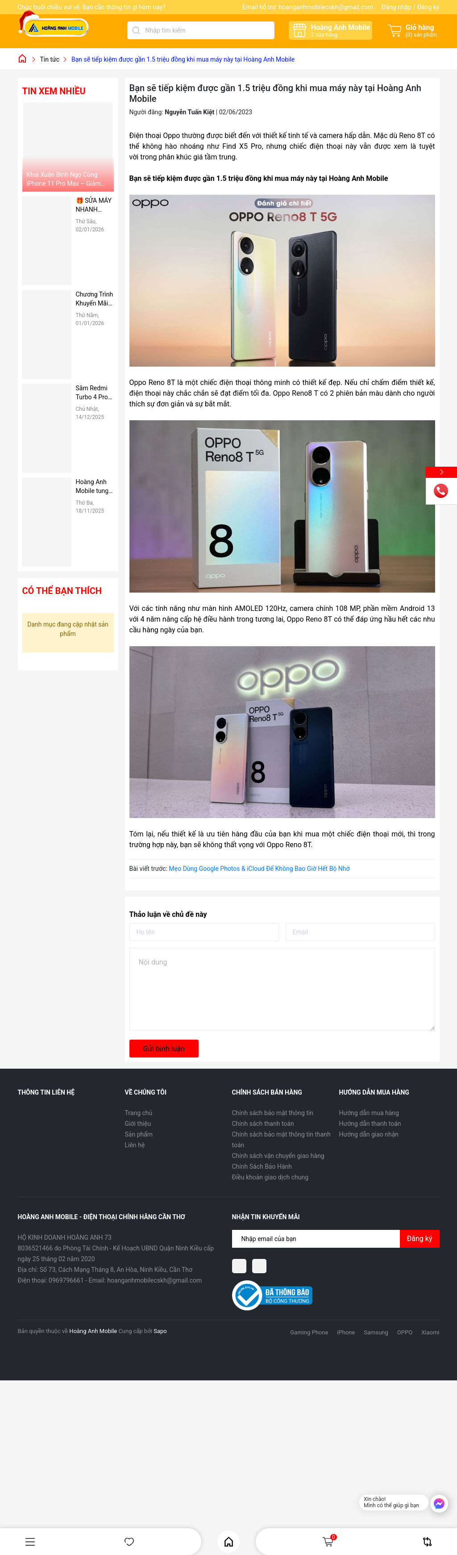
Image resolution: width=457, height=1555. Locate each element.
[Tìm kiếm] (136, 30)
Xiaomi (430, 1332)
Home (229, 1542)
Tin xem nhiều (54, 91)
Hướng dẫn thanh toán (370, 1123)
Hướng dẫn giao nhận (369, 1134)
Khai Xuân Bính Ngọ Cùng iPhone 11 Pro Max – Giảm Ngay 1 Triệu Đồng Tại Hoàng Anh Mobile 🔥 (67, 179)
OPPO (404, 1332)
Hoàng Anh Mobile (93, 1331)
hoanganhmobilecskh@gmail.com (325, 7)
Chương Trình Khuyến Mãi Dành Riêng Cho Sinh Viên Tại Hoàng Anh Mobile (94, 299)
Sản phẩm (139, 1134)
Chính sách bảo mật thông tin (273, 1112)
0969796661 (66, 1280)
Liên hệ (135, 1145)
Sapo (160, 1331)
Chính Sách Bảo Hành (262, 1166)
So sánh (427, 1542)
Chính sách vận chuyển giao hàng (278, 1155)
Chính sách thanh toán (263, 1123)
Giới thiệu (138, 1123)
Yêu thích (129, 1542)
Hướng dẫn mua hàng (369, 1112)
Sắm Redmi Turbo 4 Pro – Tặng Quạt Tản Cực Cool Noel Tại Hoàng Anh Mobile (95, 393)
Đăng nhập (396, 7)
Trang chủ (139, 1112)
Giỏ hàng (329, 1541)
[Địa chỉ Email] (336, 1239)
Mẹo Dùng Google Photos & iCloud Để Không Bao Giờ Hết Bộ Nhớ (259, 868)
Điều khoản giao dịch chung (270, 1177)
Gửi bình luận (164, 1049)
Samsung (376, 1332)
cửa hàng (324, 35)
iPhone (346, 1332)
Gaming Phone (309, 1332)
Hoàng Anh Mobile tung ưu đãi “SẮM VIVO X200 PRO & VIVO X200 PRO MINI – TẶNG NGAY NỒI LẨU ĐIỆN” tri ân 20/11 (94, 486)
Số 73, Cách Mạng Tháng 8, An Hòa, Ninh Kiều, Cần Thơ (116, 1269)
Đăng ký (428, 7)
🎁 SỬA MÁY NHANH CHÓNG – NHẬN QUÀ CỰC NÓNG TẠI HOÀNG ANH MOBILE (94, 205)
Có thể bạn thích (62, 590)
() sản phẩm (421, 35)
